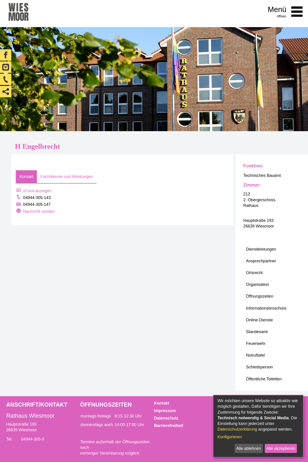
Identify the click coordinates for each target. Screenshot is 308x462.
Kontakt (26, 176)
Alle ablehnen (248, 448)
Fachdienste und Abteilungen (67, 176)
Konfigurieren (229, 437)
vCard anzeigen (37, 191)
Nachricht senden (39, 211)
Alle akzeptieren (280, 448)
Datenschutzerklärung (237, 429)
